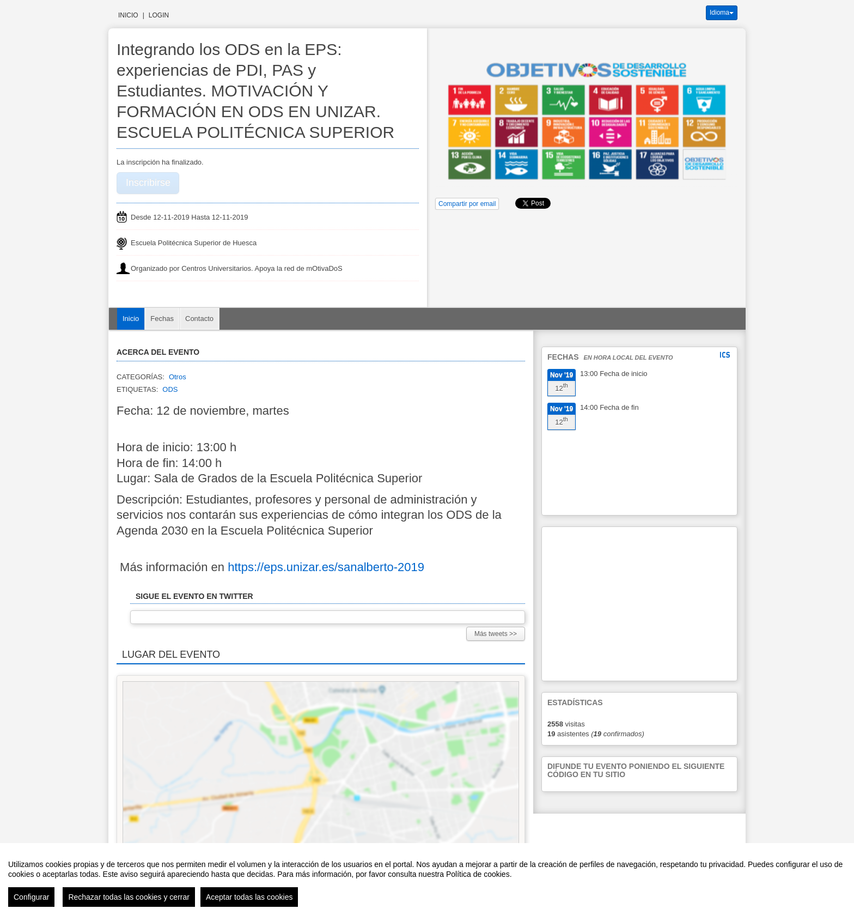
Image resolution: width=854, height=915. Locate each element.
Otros (177, 377)
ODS (170, 389)
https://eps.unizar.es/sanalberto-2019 (326, 567)
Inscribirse (148, 182)
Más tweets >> (495, 634)
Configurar (31, 897)
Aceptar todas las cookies (249, 897)
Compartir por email (467, 204)
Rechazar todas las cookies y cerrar (129, 897)
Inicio (128, 15)
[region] (427, 879)
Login (159, 15)
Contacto (199, 318)
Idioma (722, 12)
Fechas (162, 318)
